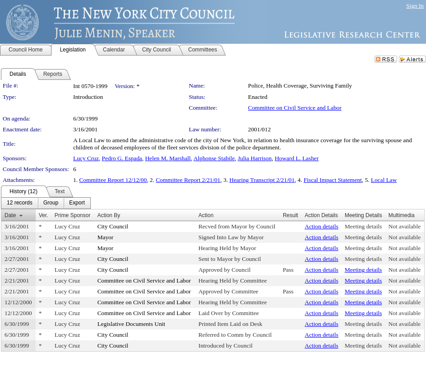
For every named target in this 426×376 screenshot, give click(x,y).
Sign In (415, 5)
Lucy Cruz (86, 158)
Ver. (43, 215)
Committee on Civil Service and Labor (295, 107)
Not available (405, 226)
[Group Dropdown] (51, 203)
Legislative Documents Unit (131, 323)
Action (205, 215)
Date (10, 215)
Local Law (384, 179)
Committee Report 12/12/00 (113, 179)
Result (290, 215)
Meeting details (363, 226)
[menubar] (46, 203)
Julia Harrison (255, 158)
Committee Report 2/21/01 (188, 179)
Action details (321, 226)
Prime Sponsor (72, 215)
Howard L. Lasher (296, 158)
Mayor (105, 237)
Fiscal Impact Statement (333, 179)
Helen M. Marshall (168, 158)
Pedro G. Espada (122, 158)
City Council (112, 226)
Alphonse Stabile (213, 158)
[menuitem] (19, 203)
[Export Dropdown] (77, 203)
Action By (108, 215)
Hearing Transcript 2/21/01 (262, 179)
